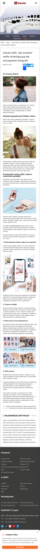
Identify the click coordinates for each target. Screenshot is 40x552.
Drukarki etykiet (25, 459)
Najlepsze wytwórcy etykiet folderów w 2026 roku (17, 439)
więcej (34, 415)
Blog (25, 38)
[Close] (37, 532)
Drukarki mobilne (6, 461)
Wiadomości (17, 38)
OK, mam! (20, 547)
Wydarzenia (16, 36)
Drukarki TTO (24, 464)
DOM (2, 42)
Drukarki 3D (24, 467)
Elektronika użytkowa (27, 461)
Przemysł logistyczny (8, 505)
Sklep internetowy (26, 483)
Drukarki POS (5, 459)
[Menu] (36, 3)
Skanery (3, 464)
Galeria (25, 36)
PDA (2, 469)
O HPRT (7, 36)
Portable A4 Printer (7, 472)
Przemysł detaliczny (26, 502)
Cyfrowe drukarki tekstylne (10, 467)
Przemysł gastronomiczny (9, 502)
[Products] (4, 3)
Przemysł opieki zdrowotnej (29, 505)
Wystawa (32, 36)
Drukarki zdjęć (25, 469)
